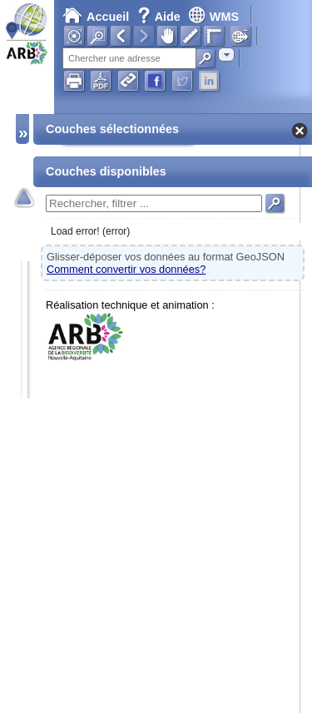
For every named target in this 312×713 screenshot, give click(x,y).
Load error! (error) (90, 231)
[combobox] (226, 54)
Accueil (95, 16)
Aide (160, 16)
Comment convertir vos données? (126, 269)
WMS (213, 16)
